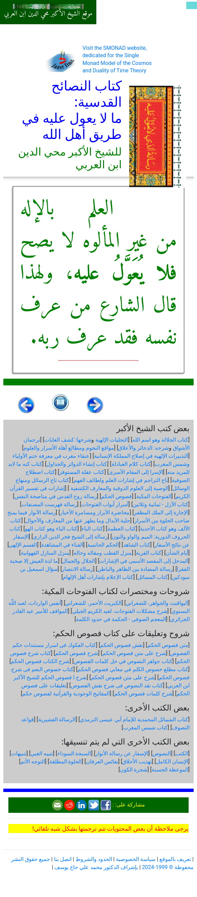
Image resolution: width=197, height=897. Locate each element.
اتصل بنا (62, 859)
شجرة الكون (133, 769)
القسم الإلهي (23, 545)
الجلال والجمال (78, 561)
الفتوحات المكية (153, 496)
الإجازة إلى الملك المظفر (161, 512)
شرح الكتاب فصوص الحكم (40, 661)
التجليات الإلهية (111, 440)
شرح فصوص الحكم (76, 653)
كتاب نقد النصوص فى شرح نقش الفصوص (117, 685)
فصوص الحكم (116, 496)
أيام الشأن (177, 553)
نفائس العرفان (102, 761)
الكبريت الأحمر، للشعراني (93, 603)
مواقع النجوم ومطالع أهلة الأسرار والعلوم (68, 448)
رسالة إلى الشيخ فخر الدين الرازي (70, 536)
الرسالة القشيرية (57, 719)
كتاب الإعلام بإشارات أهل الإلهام (98, 577)
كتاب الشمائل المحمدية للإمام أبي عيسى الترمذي (134, 719)
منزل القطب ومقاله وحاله (102, 553)
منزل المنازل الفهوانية (45, 553)
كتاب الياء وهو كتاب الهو (51, 528)
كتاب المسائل (153, 577)
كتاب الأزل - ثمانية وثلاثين (160, 504)
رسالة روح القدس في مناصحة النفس (55, 496)
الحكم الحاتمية (103, 545)
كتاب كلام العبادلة (131, 464)
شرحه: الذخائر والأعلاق (143, 448)
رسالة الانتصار (77, 569)
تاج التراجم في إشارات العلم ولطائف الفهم (120, 480)
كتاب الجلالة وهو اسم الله (160, 440)
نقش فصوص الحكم (121, 645)
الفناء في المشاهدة (62, 545)
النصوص (161, 753)
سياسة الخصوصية (135, 859)
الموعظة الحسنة (170, 769)
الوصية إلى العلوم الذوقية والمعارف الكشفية (118, 488)
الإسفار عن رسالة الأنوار (121, 753)
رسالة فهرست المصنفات (49, 504)
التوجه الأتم (32, 761)
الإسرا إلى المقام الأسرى (136, 472)
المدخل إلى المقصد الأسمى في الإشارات (143, 561)
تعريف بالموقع (175, 859)
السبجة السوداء (74, 753)
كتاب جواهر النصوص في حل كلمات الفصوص (123, 661)
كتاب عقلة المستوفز (81, 472)
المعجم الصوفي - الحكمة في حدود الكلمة (121, 619)
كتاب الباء (92, 528)
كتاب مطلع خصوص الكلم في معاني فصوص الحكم (133, 669)
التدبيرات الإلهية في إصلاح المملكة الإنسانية (141, 456)
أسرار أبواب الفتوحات (105, 504)
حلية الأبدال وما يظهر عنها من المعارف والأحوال (78, 520)
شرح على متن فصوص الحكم (134, 653)
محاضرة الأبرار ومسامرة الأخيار (95, 512)
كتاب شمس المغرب (145, 727)
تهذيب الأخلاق (137, 761)
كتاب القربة (148, 553)
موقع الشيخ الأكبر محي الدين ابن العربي (48, 14)
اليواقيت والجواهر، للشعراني (157, 603)
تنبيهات (19, 753)
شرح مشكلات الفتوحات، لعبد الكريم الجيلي (119, 611)
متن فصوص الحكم (167, 645)
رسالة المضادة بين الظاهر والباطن (135, 569)
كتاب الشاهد (136, 545)
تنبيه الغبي (42, 753)
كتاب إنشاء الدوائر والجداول (76, 464)
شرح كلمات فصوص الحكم (143, 693)
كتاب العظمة (121, 528)
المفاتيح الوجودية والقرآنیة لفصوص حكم (66, 693)
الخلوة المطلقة (65, 761)
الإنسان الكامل (172, 761)
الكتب (181, 753)
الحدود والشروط (94, 859)
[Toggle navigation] (191, 5)
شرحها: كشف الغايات (68, 440)
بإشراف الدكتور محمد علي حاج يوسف (96, 867)
